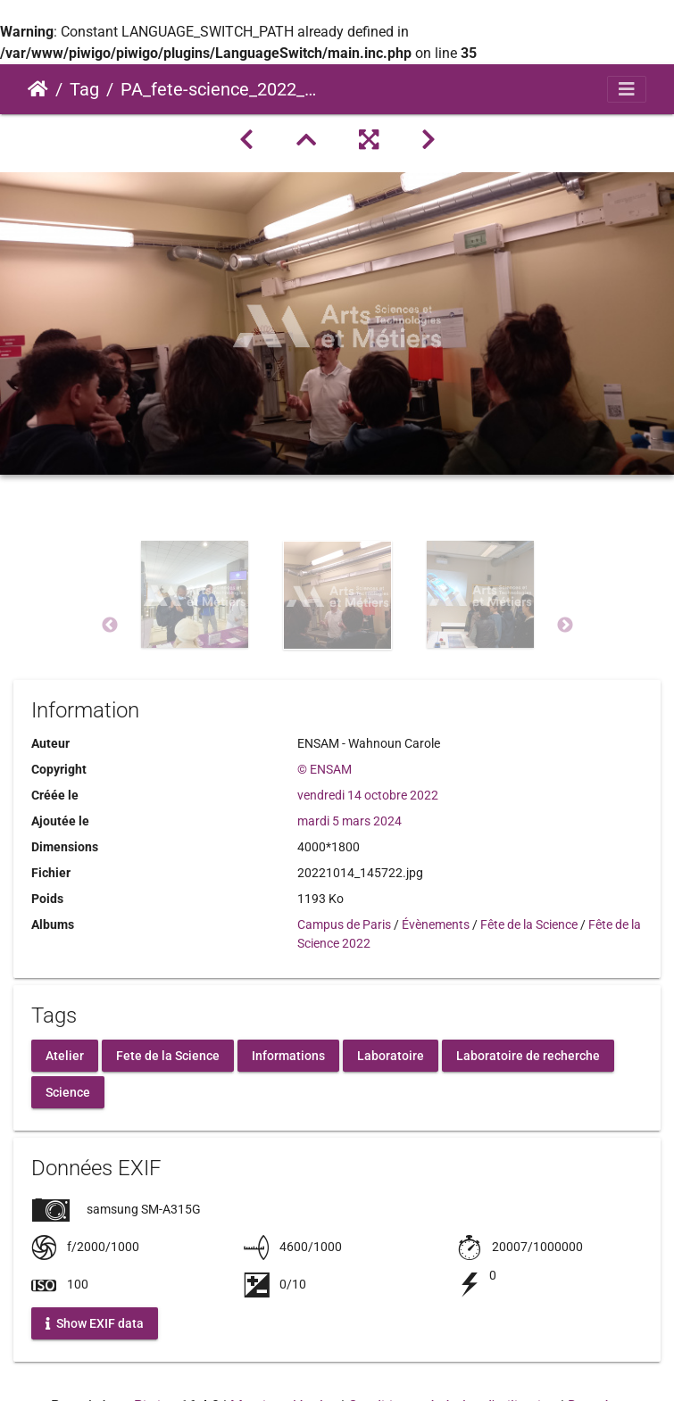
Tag (84, 89)
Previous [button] (110, 625)
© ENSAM (324, 769)
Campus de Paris (344, 924)
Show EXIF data (95, 1322)
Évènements (436, 924)
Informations (288, 1055)
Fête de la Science (529, 924)
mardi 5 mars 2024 (349, 821)
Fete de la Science (168, 1055)
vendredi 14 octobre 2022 (367, 795)
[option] (194, 622)
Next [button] (565, 625)
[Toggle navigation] (626, 89)
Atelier (65, 1055)
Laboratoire (390, 1055)
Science (68, 1091)
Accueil (38, 89)
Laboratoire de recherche (528, 1055)
